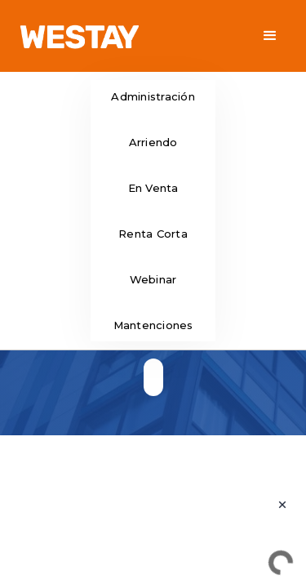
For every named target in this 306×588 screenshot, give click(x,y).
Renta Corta (153, 233)
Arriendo (153, 142)
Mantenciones (153, 325)
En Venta (153, 187)
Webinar (153, 279)
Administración (153, 96)
